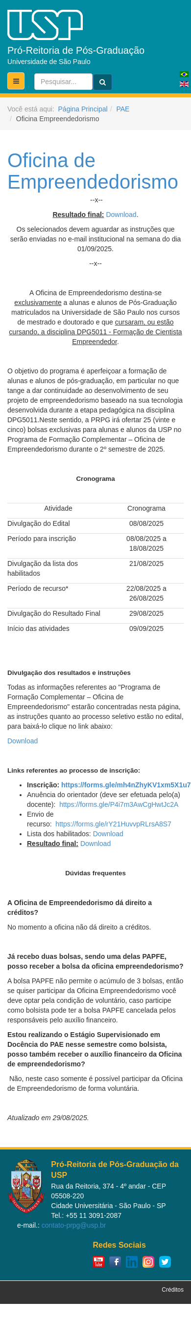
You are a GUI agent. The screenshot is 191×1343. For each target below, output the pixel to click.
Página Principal (83, 109)
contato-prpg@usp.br (74, 1225)
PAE (122, 109)
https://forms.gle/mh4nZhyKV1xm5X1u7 (126, 785)
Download (121, 214)
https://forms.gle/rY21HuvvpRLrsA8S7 (113, 824)
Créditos (173, 1289)
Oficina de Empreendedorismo (92, 171)
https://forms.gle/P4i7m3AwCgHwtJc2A (118, 804)
